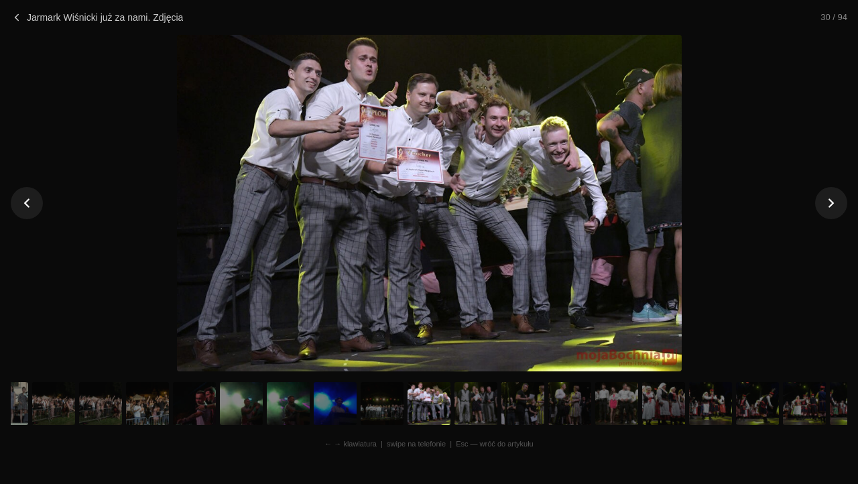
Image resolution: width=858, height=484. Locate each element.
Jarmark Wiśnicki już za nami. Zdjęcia (97, 17)
